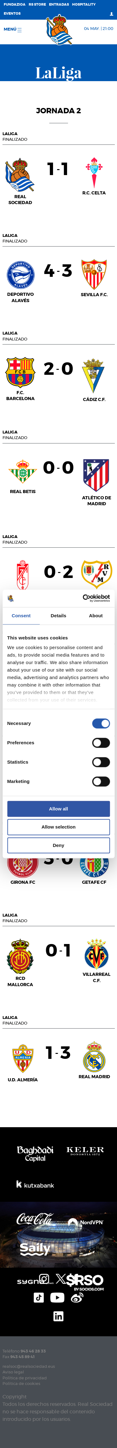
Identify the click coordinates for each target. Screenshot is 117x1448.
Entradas (59, 4)
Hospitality (84, 4)
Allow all (58, 808)
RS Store (37, 4)
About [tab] (96, 615)
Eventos (12, 13)
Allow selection (58, 827)
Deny (58, 845)
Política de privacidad (24, 1378)
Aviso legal (13, 1372)
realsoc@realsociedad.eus (28, 1367)
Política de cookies (21, 1384)
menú (13, 29)
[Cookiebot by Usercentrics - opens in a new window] (83, 598)
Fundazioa (15, 4)
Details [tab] (58, 615)
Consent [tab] (21, 615)
